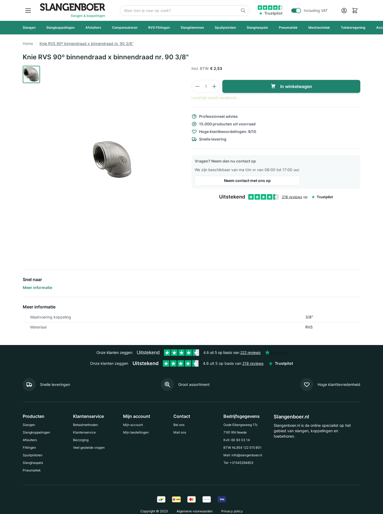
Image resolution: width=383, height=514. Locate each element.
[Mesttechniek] (319, 27)
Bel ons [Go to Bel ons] (178, 425)
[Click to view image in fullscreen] (112, 160)
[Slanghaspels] (257, 27)
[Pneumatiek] (288, 27)
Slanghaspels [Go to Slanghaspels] (33, 463)
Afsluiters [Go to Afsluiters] (30, 440)
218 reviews (292, 197)
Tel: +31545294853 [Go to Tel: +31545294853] (238, 463)
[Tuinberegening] (353, 27)
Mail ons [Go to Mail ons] (179, 432)
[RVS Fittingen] (159, 27)
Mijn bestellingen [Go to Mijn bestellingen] (136, 432)
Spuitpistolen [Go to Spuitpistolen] (32, 455)
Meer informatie (37, 287)
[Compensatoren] (125, 27)
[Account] (344, 10)
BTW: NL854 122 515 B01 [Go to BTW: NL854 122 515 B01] (242, 447)
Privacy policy (232, 511)
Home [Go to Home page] (28, 43)
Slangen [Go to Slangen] (29, 425)
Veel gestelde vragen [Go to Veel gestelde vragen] (89, 447)
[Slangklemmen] (192, 27)
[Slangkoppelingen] (60, 27)
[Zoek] (185, 10)
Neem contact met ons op (247, 180)
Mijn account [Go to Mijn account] (133, 425)
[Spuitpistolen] (225, 27)
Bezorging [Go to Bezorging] (80, 440)
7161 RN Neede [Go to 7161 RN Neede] (235, 432)
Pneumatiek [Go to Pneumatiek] (32, 470)
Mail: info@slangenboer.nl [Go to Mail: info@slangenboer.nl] (242, 455)
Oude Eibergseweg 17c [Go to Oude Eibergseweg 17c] (240, 425)
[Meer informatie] (46, 384)
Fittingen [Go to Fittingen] (29, 447)
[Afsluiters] (93, 27)
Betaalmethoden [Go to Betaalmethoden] (85, 425)
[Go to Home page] (72, 10)
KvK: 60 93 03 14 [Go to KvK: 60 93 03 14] (236, 440)
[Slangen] (29, 27)
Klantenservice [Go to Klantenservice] (84, 432)
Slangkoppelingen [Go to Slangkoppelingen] (36, 432)
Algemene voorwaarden (195, 511)
